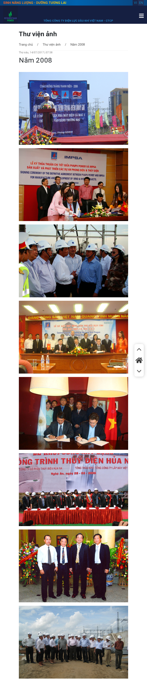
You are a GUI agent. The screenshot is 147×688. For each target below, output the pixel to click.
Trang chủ (26, 44)
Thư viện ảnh (52, 44)
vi (135, 3)
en (141, 3)
